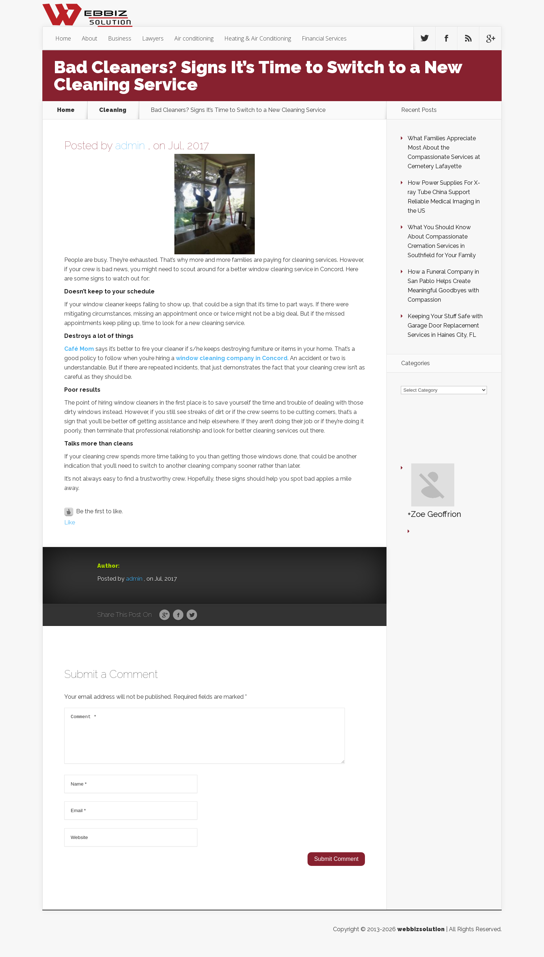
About (89, 38)
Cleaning (112, 110)
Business (119, 38)
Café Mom (79, 348)
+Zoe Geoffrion (413, 454)
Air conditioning (194, 38)
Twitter (191, 615)
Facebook (178, 615)
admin (130, 145)
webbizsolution (421, 937)
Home (63, 38)
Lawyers (153, 38)
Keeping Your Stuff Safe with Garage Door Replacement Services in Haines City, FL (445, 325)
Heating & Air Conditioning (257, 38)
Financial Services (324, 38)
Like (69, 522)
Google (164, 615)
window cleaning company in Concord (231, 358)
